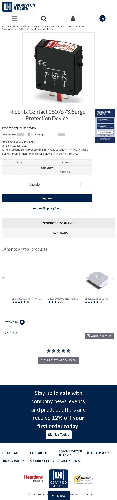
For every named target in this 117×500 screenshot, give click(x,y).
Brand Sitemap (69, 460)
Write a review (28, 128)
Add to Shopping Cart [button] (47, 208)
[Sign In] (73, 18)
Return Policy (98, 452)
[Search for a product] (43, 18)
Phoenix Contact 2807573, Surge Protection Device (27, 28)
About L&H (10, 452)
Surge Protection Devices (70, 26)
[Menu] (14, 18)
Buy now (47, 198)
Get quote (38, 452)
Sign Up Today (58, 435)
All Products (8, 26)
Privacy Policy (13, 460)
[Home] (19, 7)
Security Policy (42, 460)
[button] (3, 278)
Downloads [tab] (58, 233)
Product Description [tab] (58, 223)
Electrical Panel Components (41, 26)
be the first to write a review (58, 360)
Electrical (20, 26)
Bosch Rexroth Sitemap (70, 453)
